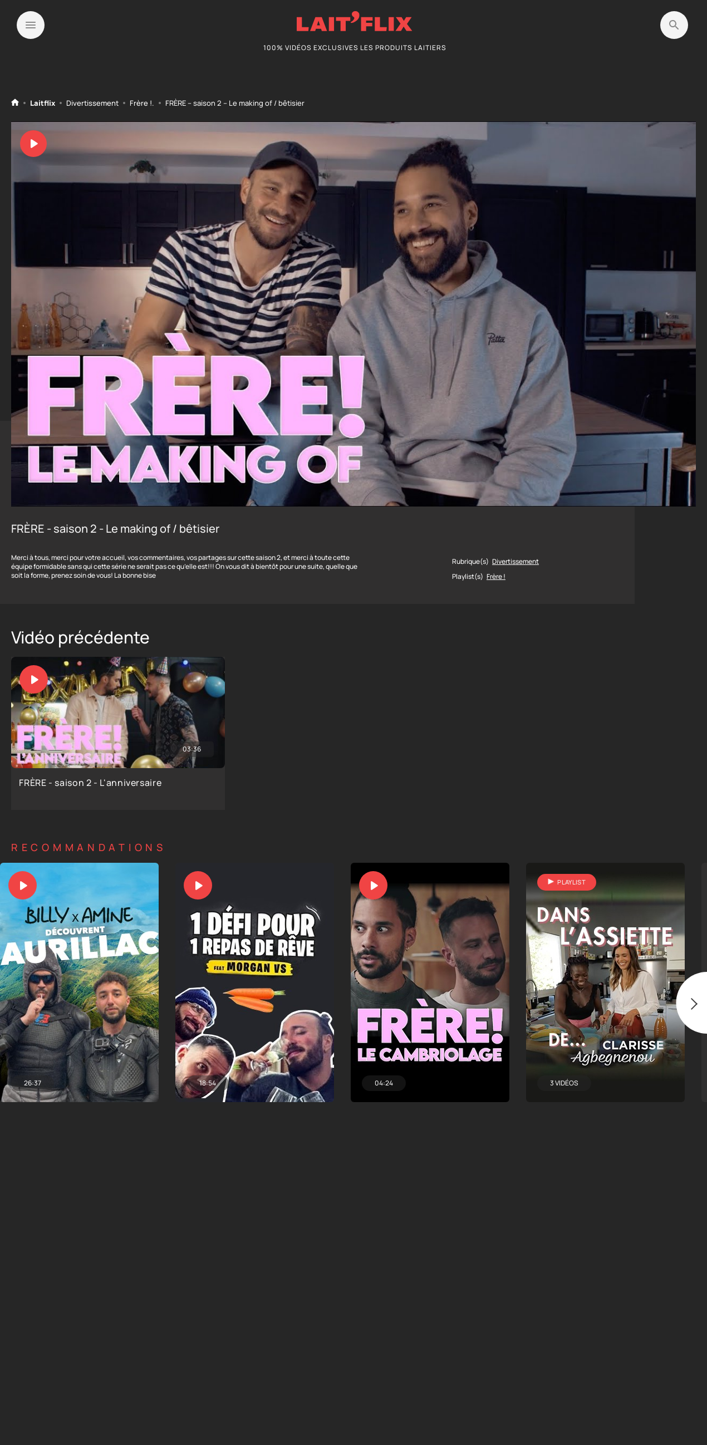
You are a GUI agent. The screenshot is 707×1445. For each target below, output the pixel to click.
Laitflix (42, 103)
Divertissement (92, 103)
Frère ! (141, 103)
